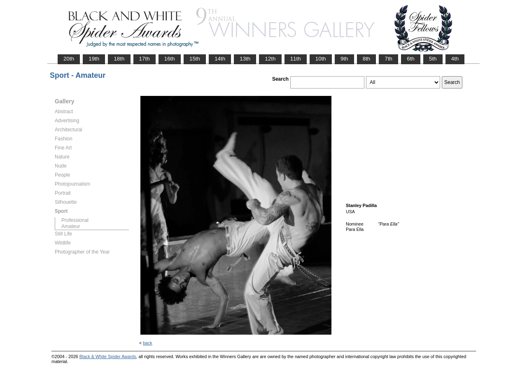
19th (94, 59)
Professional (75, 220)
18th (119, 59)
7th (388, 59)
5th (432, 59)
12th (270, 59)
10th (321, 59)
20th (69, 59)
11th (295, 59)
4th (455, 59)
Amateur (70, 226)
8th (366, 59)
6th (410, 59)
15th (195, 59)
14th (220, 59)
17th (144, 59)
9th (344, 59)
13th (245, 59)
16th (170, 59)
